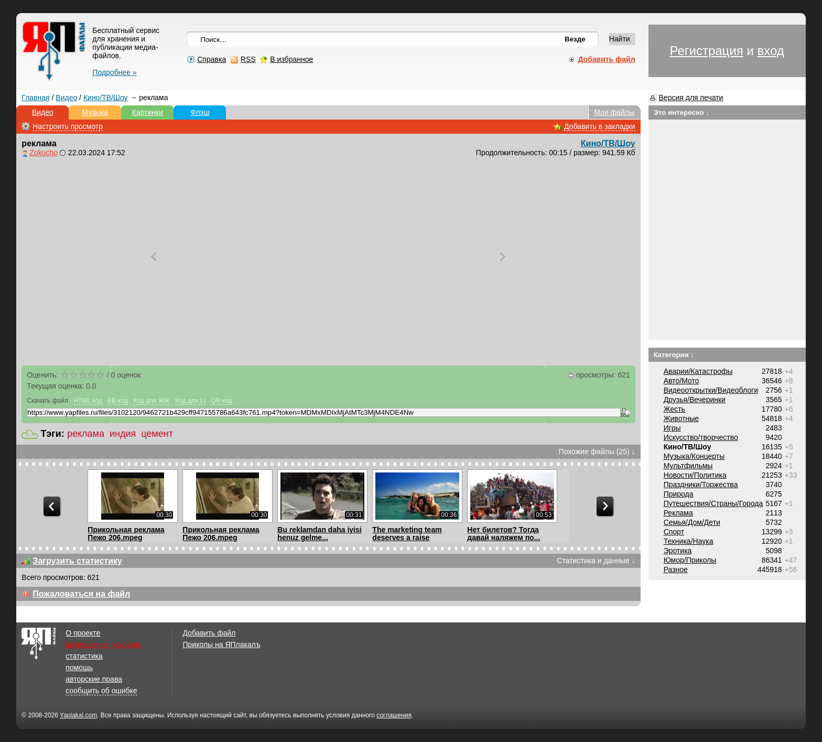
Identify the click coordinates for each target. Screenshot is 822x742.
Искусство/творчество (701, 437)
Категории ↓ (674, 355)
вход (770, 51)
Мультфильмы (688, 465)
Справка (211, 59)
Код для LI (190, 400)
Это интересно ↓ (682, 112)
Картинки (147, 112)
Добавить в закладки (599, 126)
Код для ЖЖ (151, 400)
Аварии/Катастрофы (698, 371)
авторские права (94, 679)
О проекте (83, 633)
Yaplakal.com (78, 715)
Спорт (674, 532)
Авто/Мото (681, 381)
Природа (679, 494)
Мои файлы (614, 112)
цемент (157, 433)
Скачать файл (47, 400)
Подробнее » (114, 72)
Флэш (200, 112)
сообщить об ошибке (101, 690)
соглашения (394, 715)
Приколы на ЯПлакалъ (221, 644)
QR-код (221, 400)
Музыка (95, 112)
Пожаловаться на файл (81, 593)
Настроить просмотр (68, 126)
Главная (35, 97)
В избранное (291, 59)
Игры (672, 428)
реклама (85, 433)
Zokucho (43, 152)
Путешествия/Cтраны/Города (713, 503)
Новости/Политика (695, 475)
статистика (84, 656)
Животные (681, 418)
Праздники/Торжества (701, 484)
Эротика (678, 550)
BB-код (117, 400)
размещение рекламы (103, 644)
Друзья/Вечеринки (695, 399)
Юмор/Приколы (690, 560)
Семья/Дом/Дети (692, 522)
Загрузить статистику (77, 560)
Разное (676, 569)
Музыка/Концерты (694, 456)
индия (123, 433)
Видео (66, 97)
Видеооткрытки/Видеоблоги (711, 390)
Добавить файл (208, 633)
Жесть (674, 409)
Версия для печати (691, 97)
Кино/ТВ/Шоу (105, 97)
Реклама (678, 513)
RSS (248, 59)
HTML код (87, 400)
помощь (79, 667)
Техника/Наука (688, 541)
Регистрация (706, 51)
